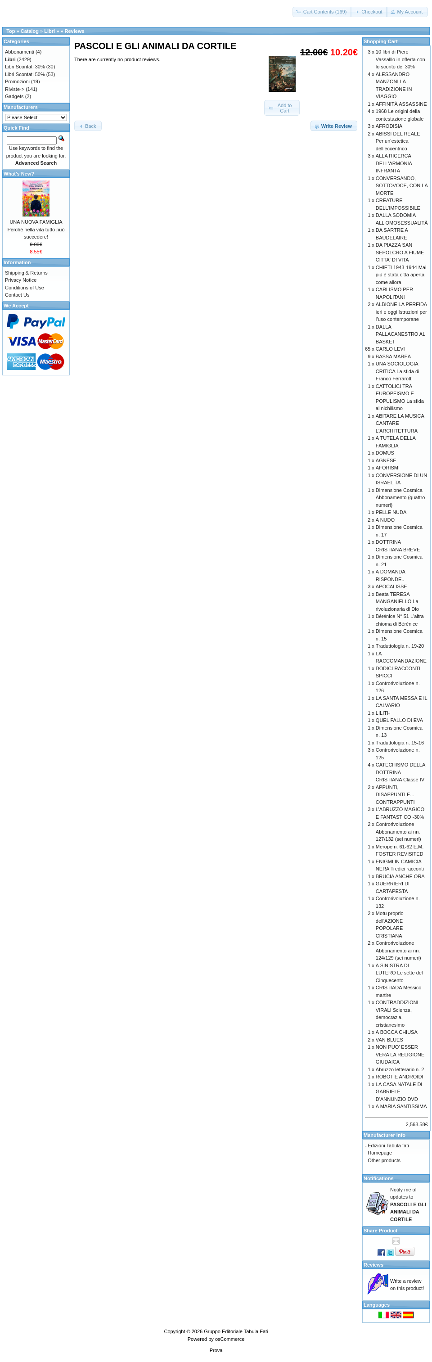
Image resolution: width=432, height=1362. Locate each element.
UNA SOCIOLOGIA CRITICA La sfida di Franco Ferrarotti (397, 371)
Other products (384, 1160)
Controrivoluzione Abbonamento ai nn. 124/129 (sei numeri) (398, 950)
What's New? (19, 173)
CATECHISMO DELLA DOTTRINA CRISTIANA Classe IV (400, 772)
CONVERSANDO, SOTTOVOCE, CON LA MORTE (402, 186)
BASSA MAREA (393, 356)
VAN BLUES (389, 1039)
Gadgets (14, 96)
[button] (322, 12)
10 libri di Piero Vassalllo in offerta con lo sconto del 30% (400, 59)
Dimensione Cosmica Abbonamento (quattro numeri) (400, 497)
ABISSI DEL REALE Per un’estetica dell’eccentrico (398, 141)
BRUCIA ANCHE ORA (400, 876)
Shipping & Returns (26, 272)
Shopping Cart (381, 41)
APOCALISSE (391, 586)
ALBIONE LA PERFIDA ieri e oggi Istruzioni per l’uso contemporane (401, 312)
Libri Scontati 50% (25, 74)
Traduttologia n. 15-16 (400, 742)
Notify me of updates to (408, 1204)
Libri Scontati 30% (25, 66)
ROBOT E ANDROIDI (399, 1076)
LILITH (383, 713)
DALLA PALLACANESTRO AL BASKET (400, 334)
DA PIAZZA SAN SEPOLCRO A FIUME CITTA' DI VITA (400, 252)
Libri (49, 31)
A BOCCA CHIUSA (397, 1032)
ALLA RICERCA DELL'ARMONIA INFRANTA (394, 163)
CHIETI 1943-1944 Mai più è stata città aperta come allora (401, 275)
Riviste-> (14, 89)
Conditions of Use (24, 287)
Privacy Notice (20, 280)
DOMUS (385, 453)
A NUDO (385, 520)
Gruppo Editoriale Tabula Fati (236, 1331)
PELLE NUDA (391, 512)
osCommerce (229, 1339)
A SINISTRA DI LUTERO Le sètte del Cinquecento (399, 973)
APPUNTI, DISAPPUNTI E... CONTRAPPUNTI (395, 795)
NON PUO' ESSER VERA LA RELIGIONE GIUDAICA (400, 1054)
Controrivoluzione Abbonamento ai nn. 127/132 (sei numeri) (398, 831)
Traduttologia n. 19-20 (400, 646)
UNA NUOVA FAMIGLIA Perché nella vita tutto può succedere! (35, 229)
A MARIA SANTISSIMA (401, 1106)
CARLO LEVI (390, 349)
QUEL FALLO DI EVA (399, 720)
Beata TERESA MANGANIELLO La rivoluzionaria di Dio (397, 601)
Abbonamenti (19, 51)
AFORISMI (388, 467)
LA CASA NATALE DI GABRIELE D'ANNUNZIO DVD (399, 1092)
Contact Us (17, 295)
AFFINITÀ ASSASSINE (401, 104)
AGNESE (386, 460)
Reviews (75, 31)
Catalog (30, 31)
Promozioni (17, 81)
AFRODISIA (389, 126)
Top (10, 31)
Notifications (379, 1178)
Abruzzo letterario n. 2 (400, 1069)
